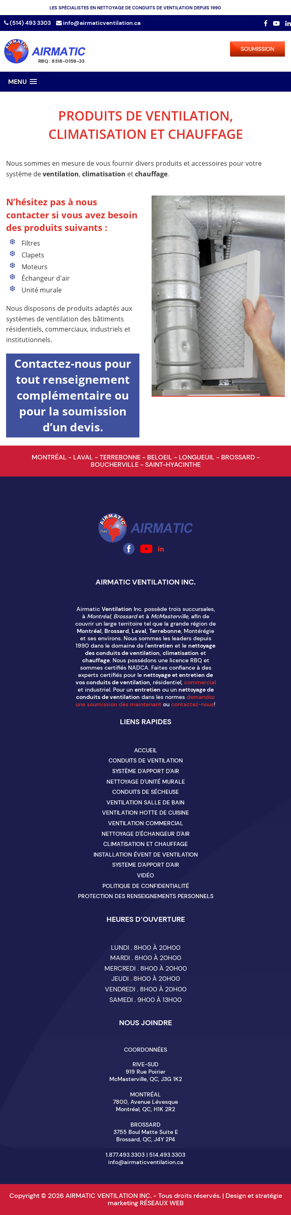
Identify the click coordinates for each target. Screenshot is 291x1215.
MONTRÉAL (50, 457)
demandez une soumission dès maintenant (145, 700)
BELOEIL (160, 457)
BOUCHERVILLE (115, 464)
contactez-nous (192, 704)
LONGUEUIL (197, 457)
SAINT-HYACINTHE (173, 464)
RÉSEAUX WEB (162, 1203)
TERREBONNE (121, 457)
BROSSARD (238, 457)
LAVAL (84, 457)
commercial (200, 682)
